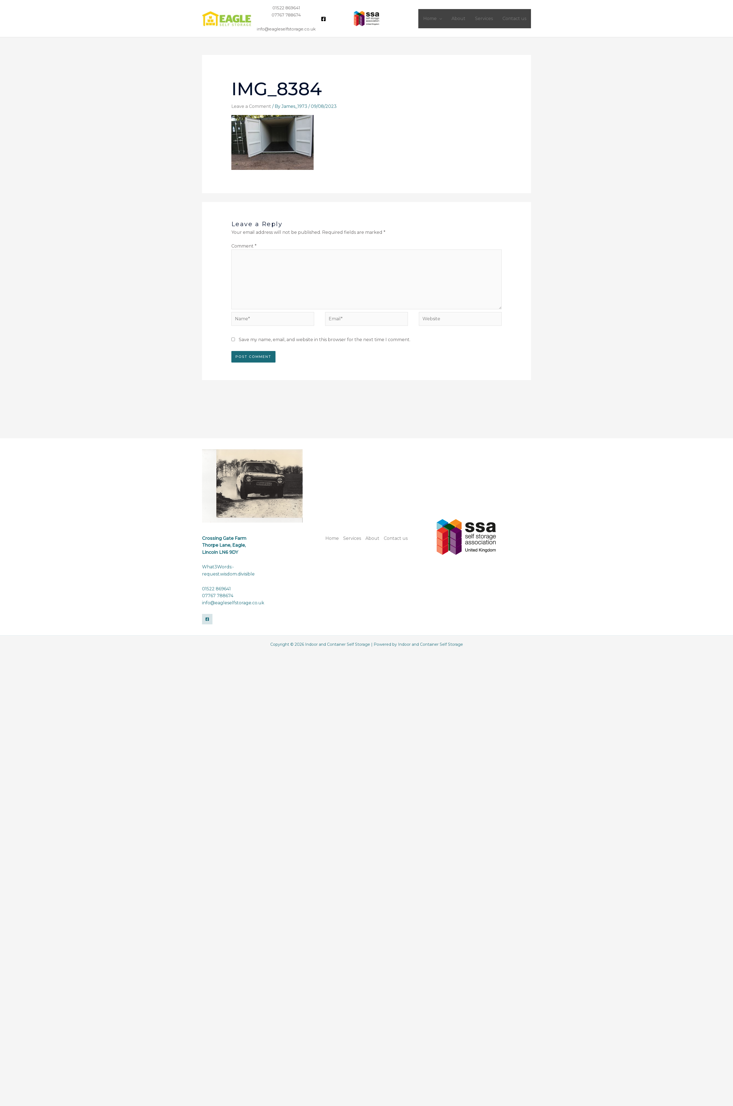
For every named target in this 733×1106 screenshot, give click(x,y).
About (372, 538)
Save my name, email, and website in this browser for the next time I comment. (324, 339)
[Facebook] (323, 18)
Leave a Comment (251, 106)
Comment (244, 246)
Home (332, 538)
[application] (442, 18)
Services (352, 538)
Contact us (396, 538)
